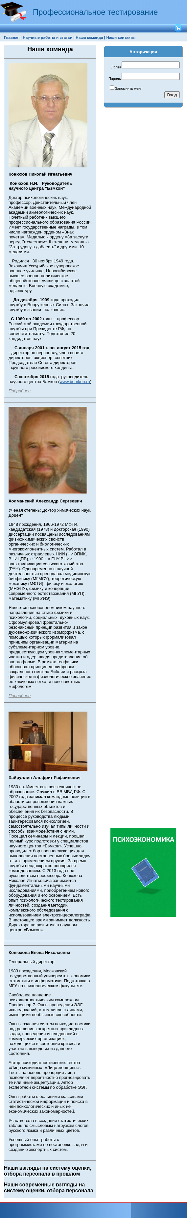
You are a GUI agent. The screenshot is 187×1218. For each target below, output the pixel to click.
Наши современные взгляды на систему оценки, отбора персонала (48, 1187)
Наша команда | (90, 37)
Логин (116, 67)
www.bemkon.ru (74, 381)
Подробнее (20, 390)
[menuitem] (12, 37)
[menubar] (69, 37)
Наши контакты (120, 37)
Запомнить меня (128, 88)
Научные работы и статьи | (48, 37)
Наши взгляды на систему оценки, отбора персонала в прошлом (47, 1171)
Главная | (13, 37)
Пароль (114, 79)
